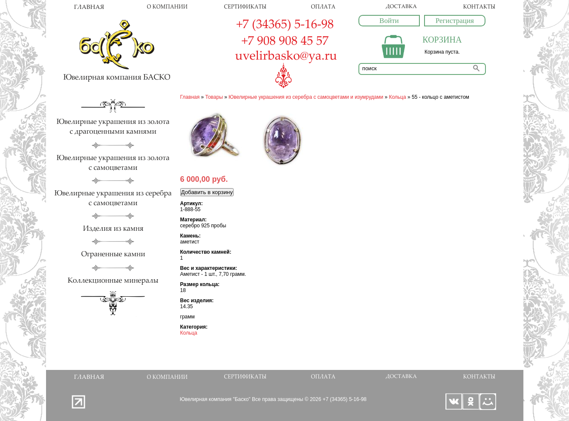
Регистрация (455, 21)
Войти (389, 21)
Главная (190, 97)
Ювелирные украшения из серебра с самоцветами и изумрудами (305, 97)
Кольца (397, 97)
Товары (214, 97)
